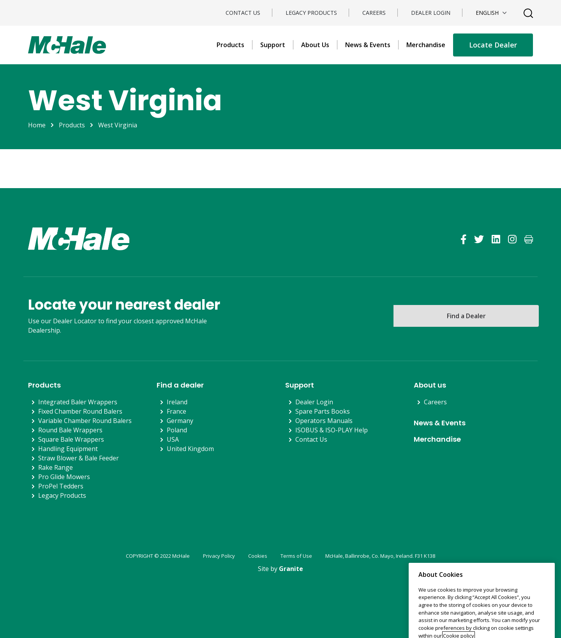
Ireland (177, 402)
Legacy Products (311, 12)
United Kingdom (190, 448)
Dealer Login (430, 12)
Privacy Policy (219, 555)
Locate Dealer (493, 44)
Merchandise (425, 45)
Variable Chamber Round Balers (85, 420)
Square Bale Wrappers (71, 439)
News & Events (367, 45)
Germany (180, 420)
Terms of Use (296, 555)
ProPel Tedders (60, 486)
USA (173, 439)
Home (37, 125)
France (176, 411)
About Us (315, 45)
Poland (177, 430)
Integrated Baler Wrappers (77, 402)
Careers (374, 12)
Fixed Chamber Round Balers (80, 411)
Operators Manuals (324, 420)
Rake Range (55, 467)
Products (230, 45)
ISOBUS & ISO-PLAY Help (331, 430)
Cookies (257, 555)
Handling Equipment (68, 448)
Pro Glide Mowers (64, 476)
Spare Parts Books (322, 411)
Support (272, 45)
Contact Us (243, 12)
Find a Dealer (466, 316)
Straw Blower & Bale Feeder (78, 458)
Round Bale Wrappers (70, 430)
